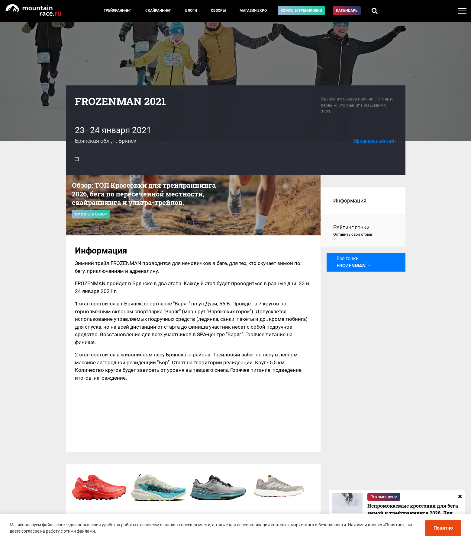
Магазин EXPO (253, 10)
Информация (349, 200)
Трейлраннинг (117, 10)
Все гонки (352, 262)
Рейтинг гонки (363, 231)
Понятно (443, 528)
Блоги (191, 10)
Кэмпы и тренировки (301, 10)
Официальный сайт (374, 141)
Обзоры (218, 10)
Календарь (347, 10)
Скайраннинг (158, 10)
